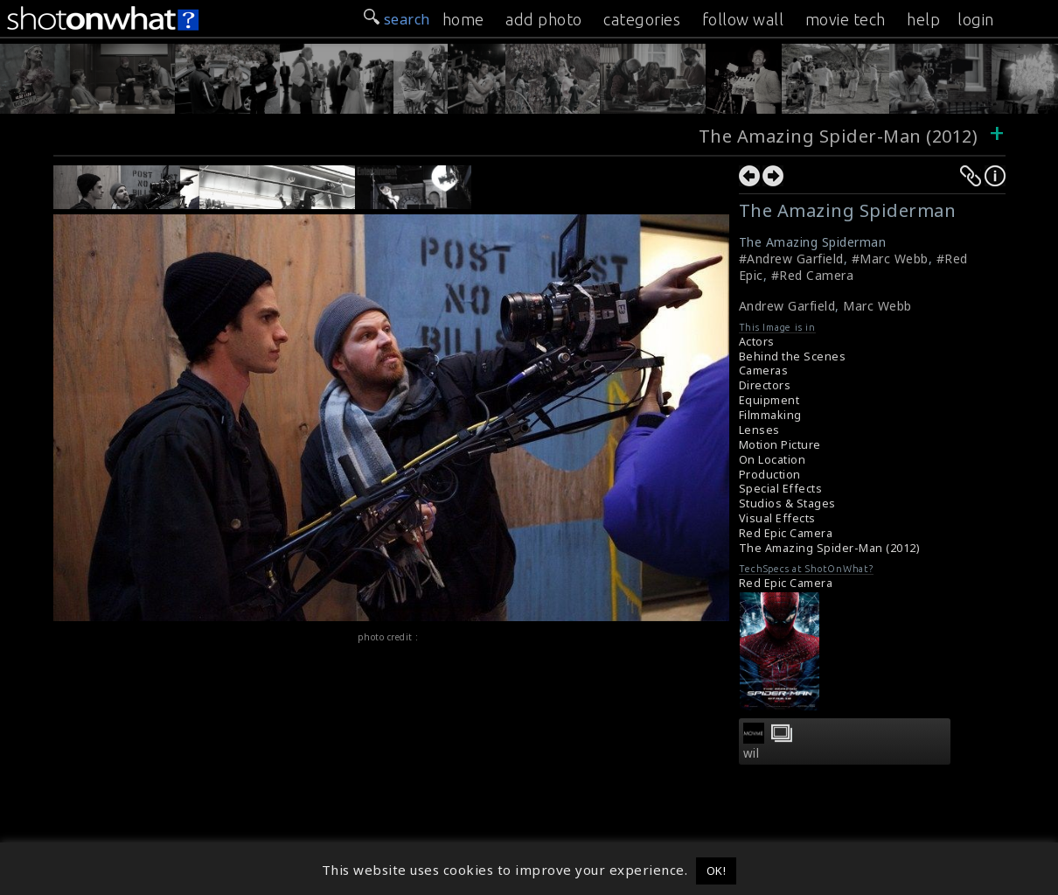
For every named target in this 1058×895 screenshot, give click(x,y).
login (975, 19)
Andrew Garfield (787, 305)
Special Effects (781, 488)
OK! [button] (716, 870)
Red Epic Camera (786, 533)
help (923, 19)
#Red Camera (812, 275)
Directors (765, 385)
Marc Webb (877, 305)
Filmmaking (770, 415)
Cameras (764, 370)
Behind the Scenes (792, 356)
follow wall (743, 19)
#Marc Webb (890, 258)
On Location (772, 459)
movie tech (845, 19)
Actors (757, 341)
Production (770, 474)
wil (751, 753)
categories (641, 19)
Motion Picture (780, 444)
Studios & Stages (787, 503)
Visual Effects (777, 518)
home (463, 19)
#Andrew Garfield (791, 258)
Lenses (759, 430)
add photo (543, 19)
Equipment (769, 400)
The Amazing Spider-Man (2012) (838, 136)
